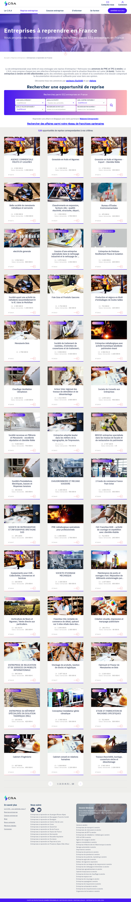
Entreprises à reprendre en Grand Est (43, 827)
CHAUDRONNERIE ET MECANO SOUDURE (65, 482)
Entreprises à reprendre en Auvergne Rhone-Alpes (48, 814)
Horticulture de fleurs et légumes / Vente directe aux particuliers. (22, 621)
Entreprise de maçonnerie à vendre (88, 884)
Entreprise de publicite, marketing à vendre (91, 857)
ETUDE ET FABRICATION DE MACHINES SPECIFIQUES (109, 712)
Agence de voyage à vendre (86, 840)
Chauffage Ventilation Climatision (22, 390)
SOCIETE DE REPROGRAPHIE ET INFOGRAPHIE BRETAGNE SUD (22, 529)
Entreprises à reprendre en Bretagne (43, 819)
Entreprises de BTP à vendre (86, 832)
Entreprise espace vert (84, 876)
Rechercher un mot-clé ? (55, 107)
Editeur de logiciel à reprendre (87, 862)
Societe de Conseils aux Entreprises (109, 390)
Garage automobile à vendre (86, 847)
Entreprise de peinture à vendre (87, 852)
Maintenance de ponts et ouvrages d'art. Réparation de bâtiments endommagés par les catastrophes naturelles (109, 577)
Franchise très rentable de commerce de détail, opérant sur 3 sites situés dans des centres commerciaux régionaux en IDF (65, 624)
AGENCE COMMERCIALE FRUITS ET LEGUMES (22, 160)
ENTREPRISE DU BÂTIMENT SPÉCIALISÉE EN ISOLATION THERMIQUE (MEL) (22, 713)
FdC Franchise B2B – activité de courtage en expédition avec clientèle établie (109, 529)
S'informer (77, 10)
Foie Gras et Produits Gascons (65, 297)
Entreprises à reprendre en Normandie (44, 834)
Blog (5, 819)
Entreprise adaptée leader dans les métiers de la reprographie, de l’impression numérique (65, 439)
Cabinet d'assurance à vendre (86, 871)
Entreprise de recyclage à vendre (87, 879)
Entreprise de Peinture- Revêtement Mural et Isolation (109, 252)
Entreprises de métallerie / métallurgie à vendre (93, 835)
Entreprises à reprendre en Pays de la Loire (45, 841)
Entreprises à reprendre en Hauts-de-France (46, 832)
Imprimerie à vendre (83, 849)
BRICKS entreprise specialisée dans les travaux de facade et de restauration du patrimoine (109, 438)
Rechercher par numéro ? (86, 107)
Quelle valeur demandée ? (25, 107)
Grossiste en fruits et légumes (65, 159)
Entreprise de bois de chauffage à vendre (90, 874)
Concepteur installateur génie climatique (65, 712)
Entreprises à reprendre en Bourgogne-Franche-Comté (49, 817)
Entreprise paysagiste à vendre (87, 881)
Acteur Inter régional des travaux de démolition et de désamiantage (65, 391)
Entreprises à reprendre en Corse (42, 824)
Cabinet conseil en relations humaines (65, 758)
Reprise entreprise (29, 10)
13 (73, 784)
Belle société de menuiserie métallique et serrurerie (22, 206)
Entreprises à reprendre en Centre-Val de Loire (47, 822)
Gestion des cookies (66, 900)
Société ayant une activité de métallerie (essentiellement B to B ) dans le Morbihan (22, 300)
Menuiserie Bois (22, 343)
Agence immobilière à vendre (86, 842)
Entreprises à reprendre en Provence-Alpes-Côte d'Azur (50, 844)
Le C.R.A (8, 10)
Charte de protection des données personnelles (42, 900)
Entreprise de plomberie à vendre (88, 854)
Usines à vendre (81, 825)
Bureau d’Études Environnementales (109, 206)
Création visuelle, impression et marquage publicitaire (109, 620)
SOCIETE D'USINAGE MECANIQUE (65, 574)
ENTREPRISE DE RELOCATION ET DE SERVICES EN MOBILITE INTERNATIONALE (22, 667)
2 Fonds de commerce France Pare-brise (109, 482)
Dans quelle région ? (23, 100)
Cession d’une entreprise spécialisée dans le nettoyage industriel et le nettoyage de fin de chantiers (65, 255)
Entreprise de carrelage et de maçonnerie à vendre (94, 864)
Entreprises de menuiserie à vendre (88, 830)
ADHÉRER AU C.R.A (117, 10)
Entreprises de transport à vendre (88, 827)
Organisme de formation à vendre (88, 891)
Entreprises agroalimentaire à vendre (89, 869)
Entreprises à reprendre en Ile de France (44, 829)
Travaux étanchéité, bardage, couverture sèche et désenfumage (109, 759)
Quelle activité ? (53, 100)
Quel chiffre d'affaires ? (86, 100)
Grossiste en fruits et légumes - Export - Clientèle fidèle (109, 160)
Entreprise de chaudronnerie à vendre (89, 889)
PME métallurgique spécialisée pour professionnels (65, 528)
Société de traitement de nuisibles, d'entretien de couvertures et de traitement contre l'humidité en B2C (65, 347)
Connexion (8, 829)
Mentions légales (10, 825)
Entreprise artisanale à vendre (86, 886)
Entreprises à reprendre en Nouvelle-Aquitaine (47, 836)
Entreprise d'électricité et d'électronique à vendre (93, 845)
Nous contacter (9, 822)
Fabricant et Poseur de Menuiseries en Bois (109, 666)
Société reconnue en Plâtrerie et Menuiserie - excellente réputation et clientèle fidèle (22, 438)
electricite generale (22, 251)
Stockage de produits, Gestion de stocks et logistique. (65, 666)
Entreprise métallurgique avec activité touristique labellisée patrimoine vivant (109, 346)
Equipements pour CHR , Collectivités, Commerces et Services (22, 575)
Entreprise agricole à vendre (86, 859)
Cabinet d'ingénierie (22, 756)
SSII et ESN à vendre (83, 837)
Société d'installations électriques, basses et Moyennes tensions (22, 484)
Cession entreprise (55, 10)
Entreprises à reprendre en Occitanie (43, 839)
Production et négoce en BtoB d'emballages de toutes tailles (109, 298)
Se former (94, 10)
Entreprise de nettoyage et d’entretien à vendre (92, 867)
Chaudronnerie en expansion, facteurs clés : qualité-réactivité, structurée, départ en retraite (65, 209)
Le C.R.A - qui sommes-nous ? (15, 809)
